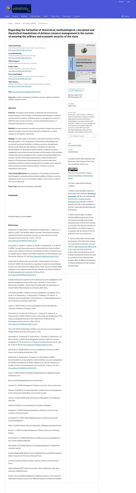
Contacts (77, 16)
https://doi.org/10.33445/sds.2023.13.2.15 (44, 256)
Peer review (55, 16)
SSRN (76, 246)
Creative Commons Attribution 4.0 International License (80, 175)
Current (15, 16)
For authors (67, 16)
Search (126, 16)
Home (7, 16)
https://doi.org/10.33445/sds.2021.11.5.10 (37, 345)
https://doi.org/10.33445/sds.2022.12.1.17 (22, 241)
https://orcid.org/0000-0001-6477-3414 (19, 50)
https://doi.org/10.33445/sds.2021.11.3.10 (22, 324)
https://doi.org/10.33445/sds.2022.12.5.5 (22, 275)
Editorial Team (35, 16)
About (46, 16)
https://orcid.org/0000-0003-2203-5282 (19, 78)
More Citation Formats (77, 136)
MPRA (90, 246)
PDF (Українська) (76, 90)
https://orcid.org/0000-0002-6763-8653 (19, 86)
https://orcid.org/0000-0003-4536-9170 (19, 58)
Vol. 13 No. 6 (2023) (29, 23)
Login (128, 1)
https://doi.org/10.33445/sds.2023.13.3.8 (22, 368)
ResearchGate (82, 246)
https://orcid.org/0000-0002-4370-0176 (19, 71)
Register (121, 1)
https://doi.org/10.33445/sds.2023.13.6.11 (26, 92)
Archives (24, 16)
